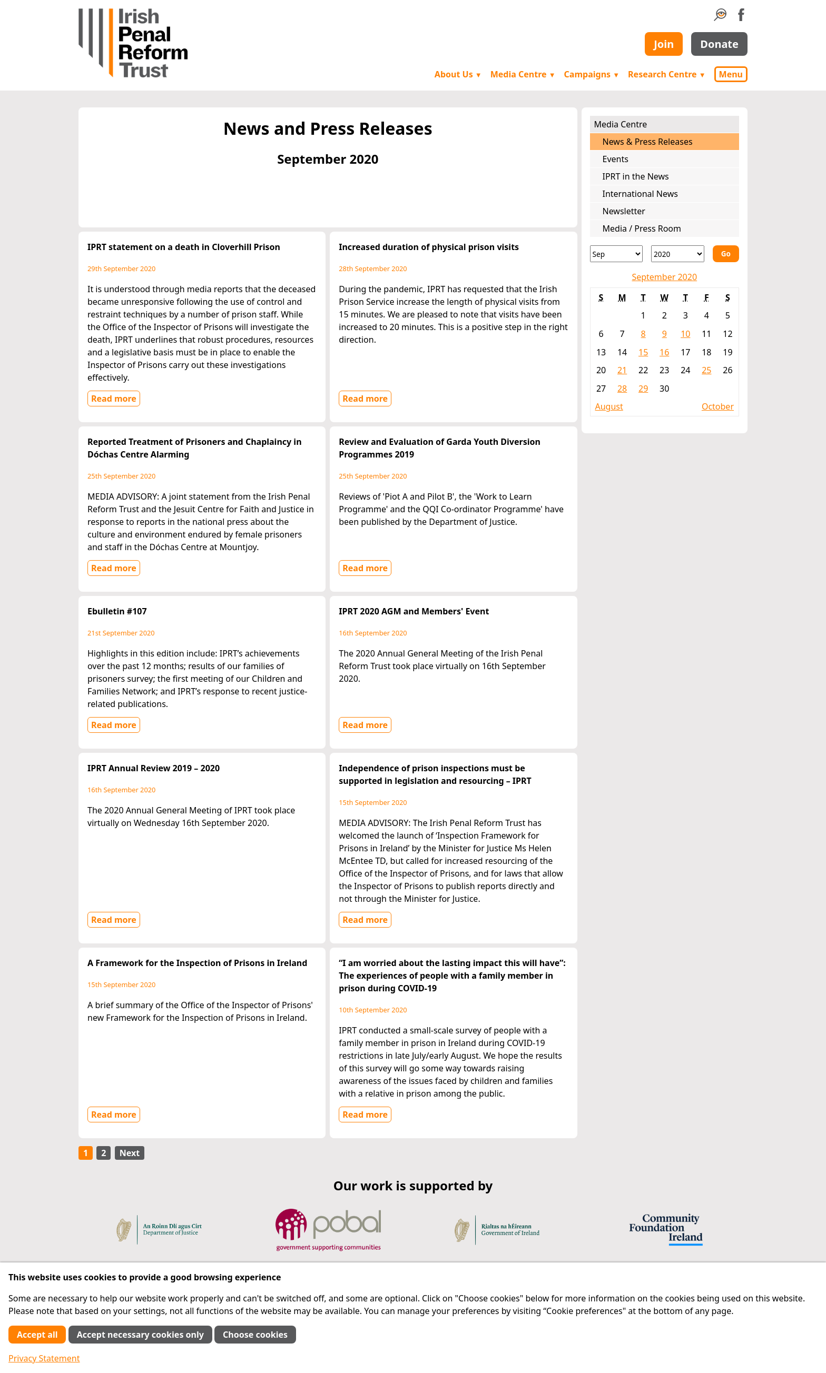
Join (664, 44)
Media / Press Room (642, 228)
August (609, 406)
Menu (731, 74)
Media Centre (523, 74)
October (718, 406)
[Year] (677, 253)
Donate (719, 44)
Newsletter (624, 211)
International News (640, 194)
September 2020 (664, 277)
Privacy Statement (44, 1358)
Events (615, 159)
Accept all (37, 1334)
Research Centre (666, 74)
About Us (458, 74)
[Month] (616, 253)
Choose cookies (255, 1334)
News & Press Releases (648, 141)
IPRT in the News (636, 176)
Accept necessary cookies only (140, 1334)
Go (726, 253)
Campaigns (592, 74)
